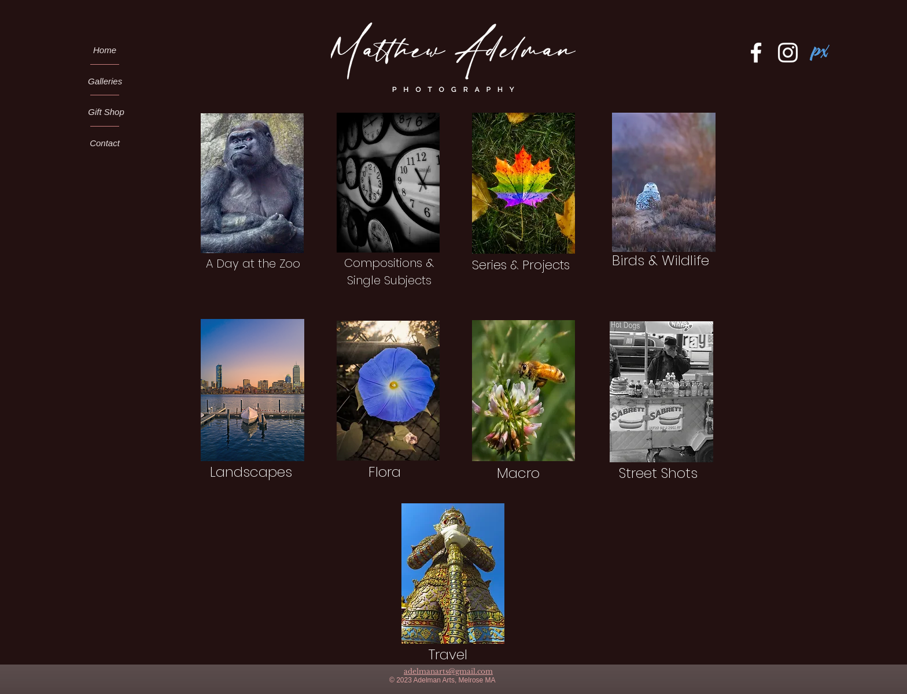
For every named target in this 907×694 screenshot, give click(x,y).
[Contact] (104, 143)
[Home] (104, 50)
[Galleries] (105, 81)
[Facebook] (756, 52)
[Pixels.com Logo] (819, 52)
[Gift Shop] (106, 112)
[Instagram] (788, 52)
